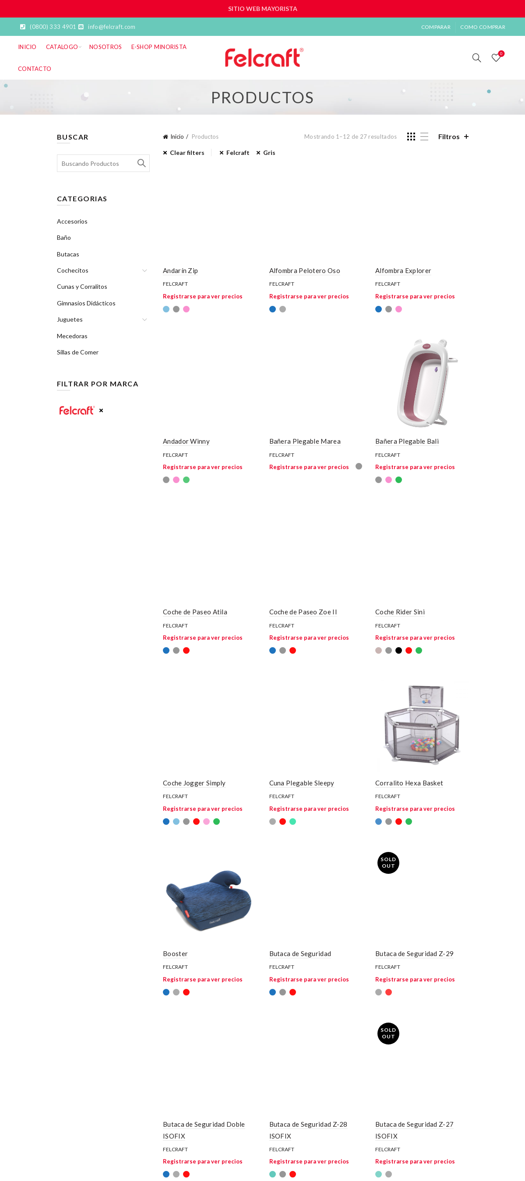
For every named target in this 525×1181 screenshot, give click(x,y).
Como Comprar (482, 27)
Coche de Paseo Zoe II (303, 612)
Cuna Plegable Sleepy (302, 783)
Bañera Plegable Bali (407, 441)
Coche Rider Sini (400, 612)
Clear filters (187, 152)
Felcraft (175, 283)
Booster (175, 953)
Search (141, 163)
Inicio (27, 46)
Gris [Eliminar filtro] (269, 152)
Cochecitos (72, 270)
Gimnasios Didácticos (86, 303)
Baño (64, 237)
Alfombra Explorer (403, 270)
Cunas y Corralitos (82, 286)
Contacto (34, 68)
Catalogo (62, 46)
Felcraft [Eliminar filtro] (238, 152)
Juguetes (70, 319)
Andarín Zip (180, 270)
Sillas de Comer (78, 352)
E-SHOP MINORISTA (159, 46)
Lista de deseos (500, 54)
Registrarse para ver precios (203, 296)
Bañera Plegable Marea (305, 441)
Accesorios (72, 221)
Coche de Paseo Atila (195, 612)
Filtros (449, 136)
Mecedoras (72, 336)
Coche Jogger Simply (194, 783)
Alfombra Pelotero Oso (304, 270)
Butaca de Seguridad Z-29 (414, 953)
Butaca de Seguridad (300, 953)
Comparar (436, 27)
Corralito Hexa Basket (409, 783)
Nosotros (105, 46)
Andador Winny (186, 441)
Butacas (68, 254)
